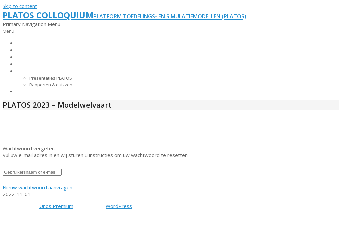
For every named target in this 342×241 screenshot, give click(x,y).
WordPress (119, 206)
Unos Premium (56, 206)
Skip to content (20, 6)
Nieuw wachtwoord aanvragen (37, 187)
